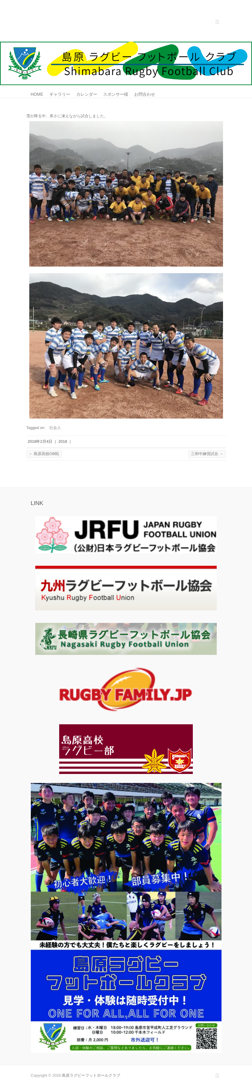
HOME (37, 94)
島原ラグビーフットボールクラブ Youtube (217, 21)
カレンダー (86, 94)
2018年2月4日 (40, 441)
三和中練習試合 (207, 453)
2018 (63, 441)
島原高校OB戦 (44, 453)
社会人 (55, 427)
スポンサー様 (115, 94)
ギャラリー (59, 94)
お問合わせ (144, 94)
